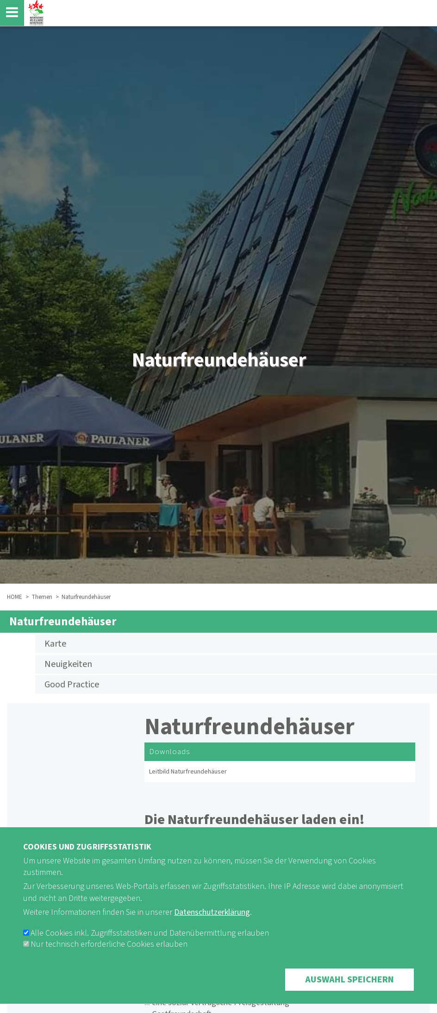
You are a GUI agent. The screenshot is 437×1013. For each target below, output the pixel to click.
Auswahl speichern (349, 989)
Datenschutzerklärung (212, 922)
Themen (41, 597)
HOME (14, 597)
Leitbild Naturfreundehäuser (188, 771)
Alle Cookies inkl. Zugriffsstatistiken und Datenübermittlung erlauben (150, 943)
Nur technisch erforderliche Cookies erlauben (109, 954)
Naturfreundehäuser (62, 621)
